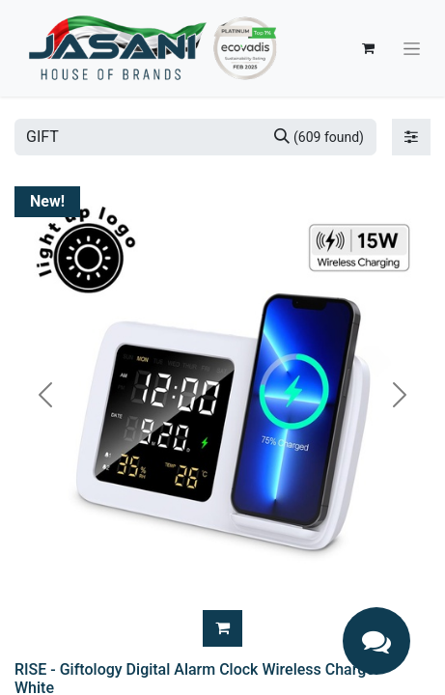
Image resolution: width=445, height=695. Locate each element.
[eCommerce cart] (367, 48)
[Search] (319, 137)
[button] (222, 628)
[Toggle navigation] (412, 48)
